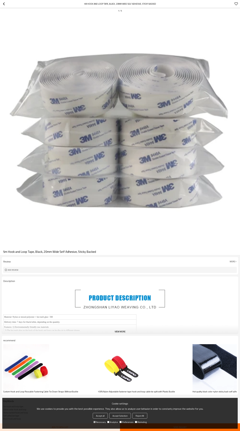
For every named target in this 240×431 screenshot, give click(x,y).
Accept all (100, 415)
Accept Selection (120, 415)
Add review (13, 269)
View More (120, 331)
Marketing (141, 422)
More (232, 261)
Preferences (126, 422)
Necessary (100, 422)
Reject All (140, 415)
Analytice (112, 422)
